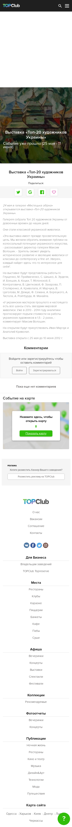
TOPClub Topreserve (36, 571)
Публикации (36, 739)
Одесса (11, 814)
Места (36, 583)
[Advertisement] (36, 49)
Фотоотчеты (36, 713)
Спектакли (36, 676)
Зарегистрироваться (44, 370)
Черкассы (36, 821)
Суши (36, 637)
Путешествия (36, 793)
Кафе (36, 623)
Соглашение (36, 526)
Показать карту (36, 433)
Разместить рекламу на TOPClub (36, 476)
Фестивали (36, 683)
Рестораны (36, 589)
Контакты (36, 532)
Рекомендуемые (36, 701)
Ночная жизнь (36, 745)
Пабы (36, 630)
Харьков (25, 814)
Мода (36, 786)
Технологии (36, 779)
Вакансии (36, 519)
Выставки (36, 669)
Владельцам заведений (36, 564)
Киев (37, 814)
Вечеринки (36, 655)
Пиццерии (36, 610)
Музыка (36, 765)
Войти (19, 370)
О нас (36, 512)
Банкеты (36, 617)
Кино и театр (36, 759)
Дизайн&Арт (36, 772)
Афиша (36, 649)
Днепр (48, 814)
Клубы (36, 596)
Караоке (36, 603)
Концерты (36, 662)
